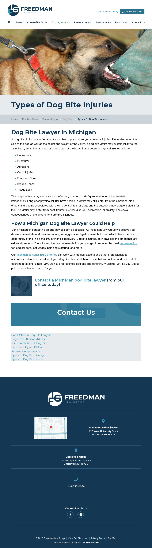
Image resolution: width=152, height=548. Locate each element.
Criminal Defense (37, 22)
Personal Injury (82, 22)
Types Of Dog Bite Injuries (27, 359)
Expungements (60, 22)
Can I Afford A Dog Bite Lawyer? (31, 335)
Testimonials (103, 22)
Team (19, 22)
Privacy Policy (98, 538)
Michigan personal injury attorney (36, 254)
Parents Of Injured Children (27, 347)
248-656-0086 (133, 11)
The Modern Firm (90, 542)
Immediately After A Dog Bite (29, 343)
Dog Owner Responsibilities (28, 339)
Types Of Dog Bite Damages (28, 355)
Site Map (112, 538)
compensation (128, 243)
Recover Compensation (25, 351)
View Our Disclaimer (78, 538)
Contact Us (138, 22)
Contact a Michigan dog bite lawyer (70, 280)
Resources (121, 22)
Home (9, 22)
